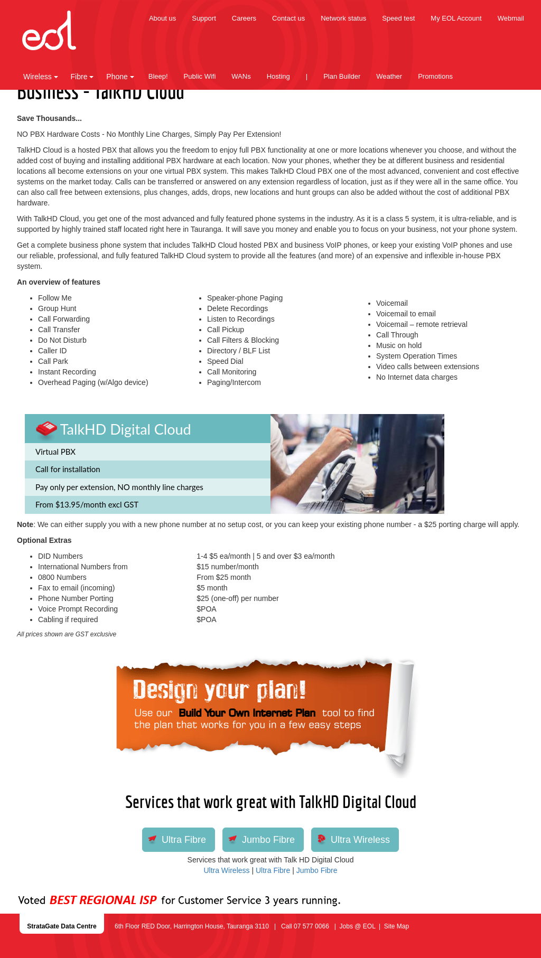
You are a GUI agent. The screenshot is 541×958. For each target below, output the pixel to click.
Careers (244, 18)
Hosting (278, 76)
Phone (120, 76)
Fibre (82, 76)
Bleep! (158, 76)
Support (204, 18)
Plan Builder (341, 76)
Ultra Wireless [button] (360, 839)
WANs (240, 76)
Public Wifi (200, 76)
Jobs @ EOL (358, 926)
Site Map (396, 926)
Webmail (511, 18)
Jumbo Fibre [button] (268, 839)
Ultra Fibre (273, 870)
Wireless (40, 76)
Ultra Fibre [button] (184, 839)
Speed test (398, 18)
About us (162, 18)
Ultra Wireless (226, 870)
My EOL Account (456, 18)
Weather (389, 76)
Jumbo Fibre (317, 870)
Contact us (288, 18)
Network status (343, 18)
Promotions (435, 76)
